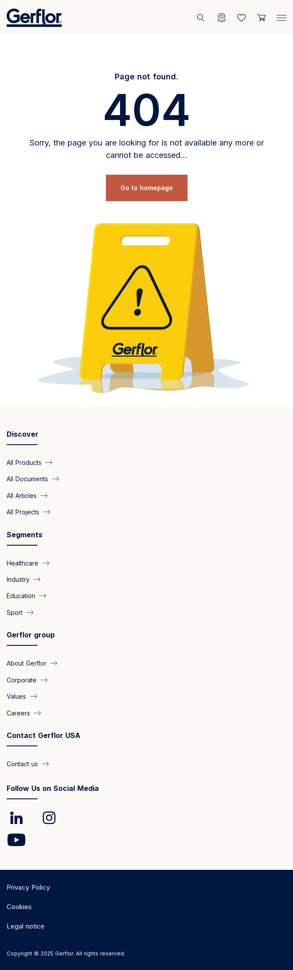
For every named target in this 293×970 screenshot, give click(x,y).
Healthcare (22, 562)
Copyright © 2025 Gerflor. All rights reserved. (66, 953)
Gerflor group (31, 634)
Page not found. (146, 76)
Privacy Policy (28, 887)
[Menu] (281, 16)
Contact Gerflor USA (43, 735)
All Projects (23, 512)
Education (21, 595)
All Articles (22, 495)
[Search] (201, 17)
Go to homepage (146, 187)
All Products (24, 462)
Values (16, 696)
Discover (22, 434)
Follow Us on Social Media (53, 788)
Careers (18, 712)
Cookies (19, 907)
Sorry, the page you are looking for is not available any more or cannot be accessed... (147, 149)
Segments (24, 534)
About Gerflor (26, 663)
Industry (18, 579)
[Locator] (221, 17)
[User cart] (261, 17)
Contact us (22, 764)
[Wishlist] (241, 17)
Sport (15, 612)
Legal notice (26, 926)
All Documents (27, 479)
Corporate (22, 679)
